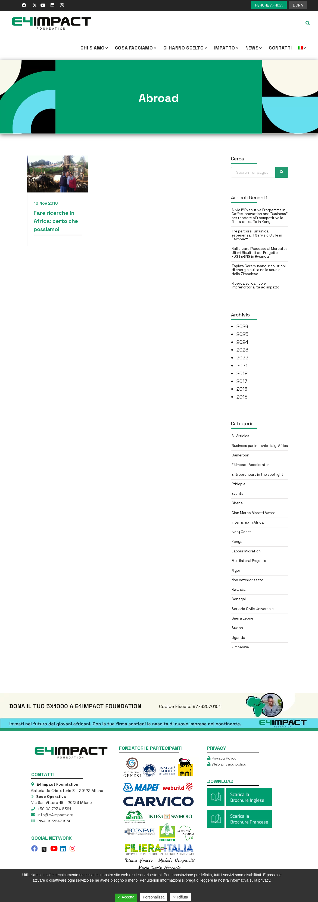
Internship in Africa (248, 522)
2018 (242, 373)
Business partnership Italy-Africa (260, 445)
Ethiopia (238, 484)
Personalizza (153, 897)
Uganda (238, 637)
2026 (242, 326)
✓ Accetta (126, 897)
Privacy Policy (224, 758)
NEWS (254, 48)
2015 (242, 397)
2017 (241, 381)
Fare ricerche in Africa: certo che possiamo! (56, 221)
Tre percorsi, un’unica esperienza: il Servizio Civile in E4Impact (257, 235)
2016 (241, 389)
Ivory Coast (241, 532)
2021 (242, 365)
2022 (242, 357)
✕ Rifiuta (180, 897)
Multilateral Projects (249, 560)
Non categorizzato (247, 580)
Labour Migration (246, 551)
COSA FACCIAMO (136, 48)
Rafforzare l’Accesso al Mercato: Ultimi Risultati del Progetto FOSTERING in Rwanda (259, 252)
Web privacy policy (229, 764)
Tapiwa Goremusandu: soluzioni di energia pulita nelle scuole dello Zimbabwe (259, 270)
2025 (242, 334)
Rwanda (238, 589)
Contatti (280, 48)
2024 (242, 342)
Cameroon (240, 455)
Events (237, 493)
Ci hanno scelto (185, 48)
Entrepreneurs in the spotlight (257, 474)
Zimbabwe (240, 647)
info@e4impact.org (54, 814)
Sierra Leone (242, 618)
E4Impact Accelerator (250, 464)
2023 (242, 350)
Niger (236, 570)
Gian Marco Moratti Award (254, 513)
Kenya (237, 541)
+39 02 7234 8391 (53, 808)
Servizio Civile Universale (253, 608)
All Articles (240, 436)
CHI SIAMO (94, 48)
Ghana (237, 503)
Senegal (239, 599)
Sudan (237, 628)
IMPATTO (226, 48)
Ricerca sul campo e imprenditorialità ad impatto (255, 285)
